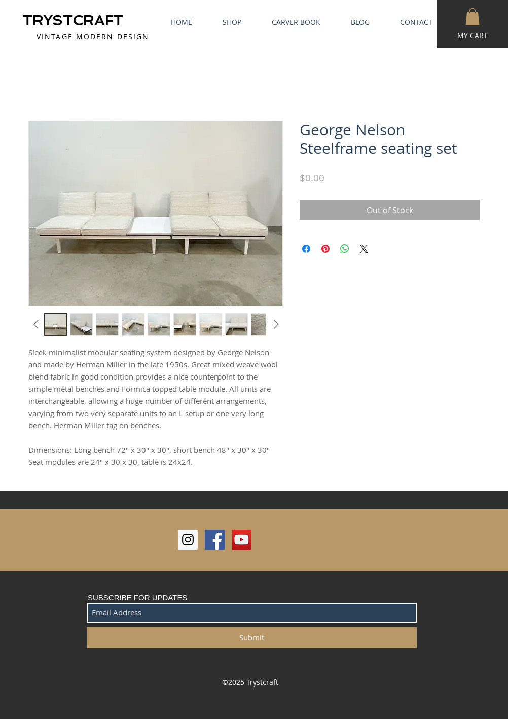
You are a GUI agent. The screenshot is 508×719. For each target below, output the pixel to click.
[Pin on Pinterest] (325, 249)
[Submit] (252, 637)
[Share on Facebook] (306, 249)
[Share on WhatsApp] (345, 249)
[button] (472, 16)
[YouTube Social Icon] (241, 540)
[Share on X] (364, 249)
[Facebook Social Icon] (215, 540)
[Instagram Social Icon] (188, 540)
